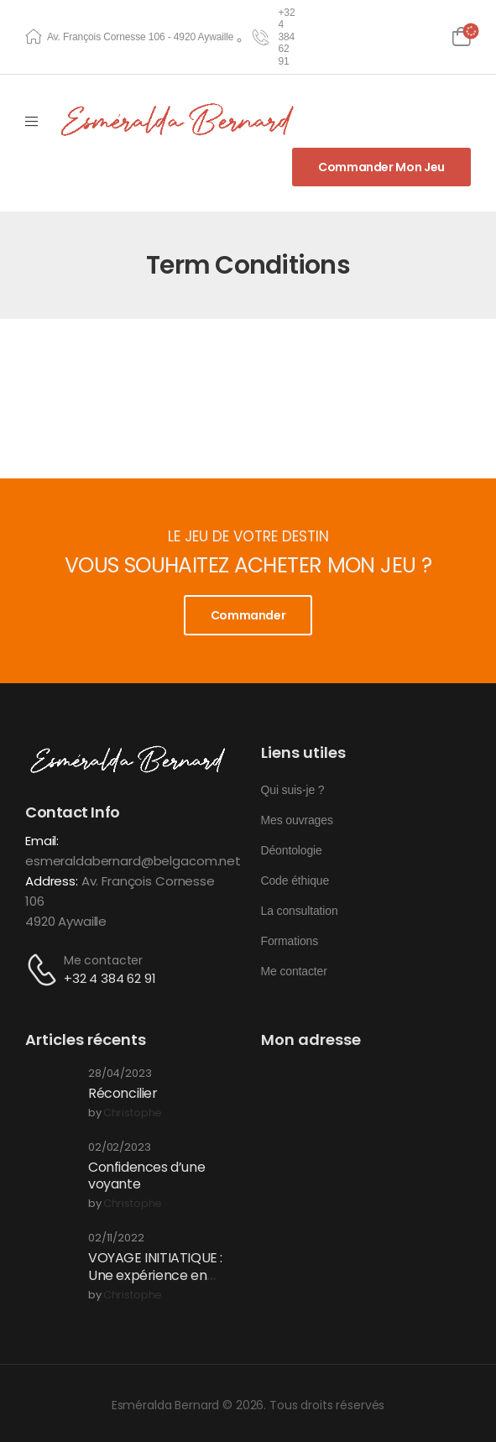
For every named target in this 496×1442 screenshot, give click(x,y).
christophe (133, 1113)
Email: (42, 840)
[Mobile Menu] (31, 121)
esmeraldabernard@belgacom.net (133, 861)
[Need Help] (275, 37)
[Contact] (44, 969)
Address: (51, 881)
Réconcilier (123, 1093)
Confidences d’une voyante (146, 1175)
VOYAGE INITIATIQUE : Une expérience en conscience (155, 1275)
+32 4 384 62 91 (110, 978)
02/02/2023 (119, 1148)
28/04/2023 (120, 1074)
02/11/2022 (116, 1238)
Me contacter (103, 960)
